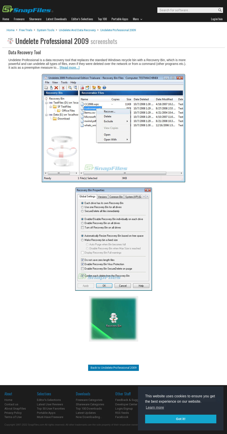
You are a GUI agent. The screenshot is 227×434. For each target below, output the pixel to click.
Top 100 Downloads (89, 408)
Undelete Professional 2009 (118, 30)
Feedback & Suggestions (131, 400)
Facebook (121, 417)
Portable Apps (46, 412)
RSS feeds (122, 412)
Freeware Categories (89, 400)
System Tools (45, 30)
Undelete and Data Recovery (77, 30)
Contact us (11, 404)
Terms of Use (13, 417)
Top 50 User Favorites (51, 408)
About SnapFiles (15, 408)
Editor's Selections (49, 400)
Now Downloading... (89, 417)
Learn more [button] (155, 407)
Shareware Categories (90, 404)
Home (10, 30)
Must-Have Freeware (50, 417)
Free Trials (25, 30)
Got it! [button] (180, 419)
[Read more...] (69, 67)
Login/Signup (124, 408)
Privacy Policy (13, 412)
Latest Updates (86, 412)
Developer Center (126, 404)
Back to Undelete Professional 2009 (113, 367)
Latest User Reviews (50, 404)
